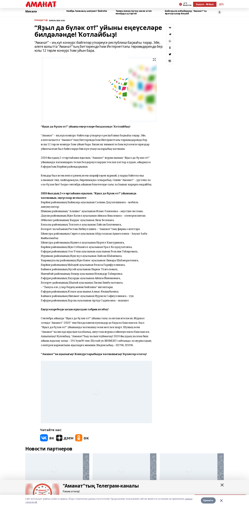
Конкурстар (41, 20)
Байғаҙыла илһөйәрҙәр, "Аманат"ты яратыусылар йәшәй (186, 12)
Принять (208, 500)
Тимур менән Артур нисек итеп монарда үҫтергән (134, 12)
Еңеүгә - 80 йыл (205, 4)
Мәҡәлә (31, 11)
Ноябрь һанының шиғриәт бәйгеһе (86, 11)
